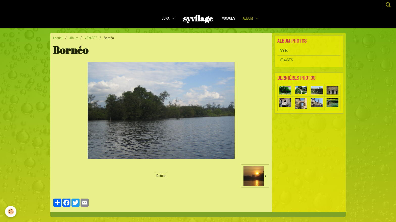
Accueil (58, 38)
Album (248, 18)
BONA (165, 18)
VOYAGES (228, 18)
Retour (161, 176)
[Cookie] (10, 211)
